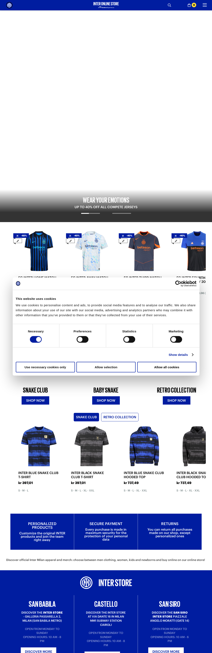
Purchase (12, 650)
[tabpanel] (106, 53)
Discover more (38, 542)
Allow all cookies (166, 367)
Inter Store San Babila (170, 650)
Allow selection (106, 367)
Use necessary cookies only (45, 367)
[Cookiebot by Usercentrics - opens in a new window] (178, 283)
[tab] (90, 91)
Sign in (106, 593)
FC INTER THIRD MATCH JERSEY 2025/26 (143, 154)
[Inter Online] (9, 5)
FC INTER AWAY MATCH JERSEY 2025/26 (89, 154)
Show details (178, 354)
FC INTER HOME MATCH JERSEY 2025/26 (37, 154)
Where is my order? (69, 650)
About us (112, 650)
